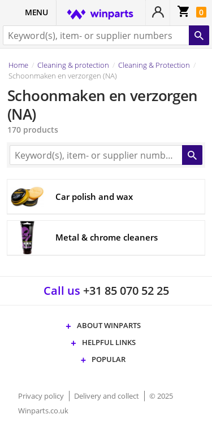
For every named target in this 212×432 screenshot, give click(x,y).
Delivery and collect (107, 396)
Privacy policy (42, 396)
